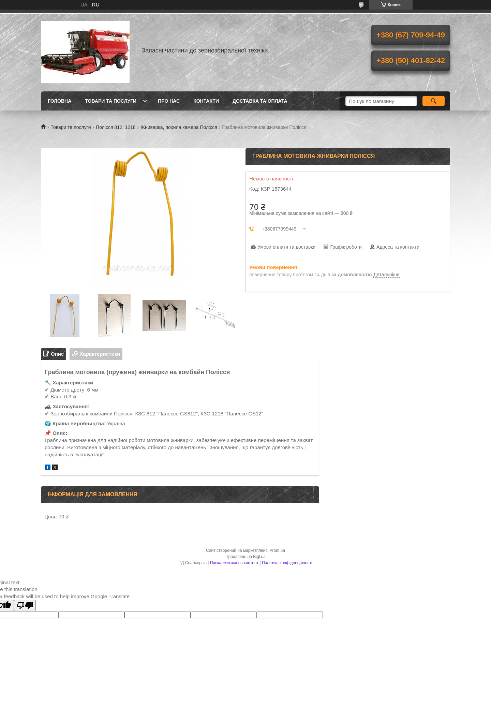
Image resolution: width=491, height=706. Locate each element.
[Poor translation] (25, 605)
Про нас (169, 101)
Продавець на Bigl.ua (245, 556)
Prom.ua (277, 550)
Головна (59, 101)
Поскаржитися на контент (234, 562)
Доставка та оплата (260, 101)
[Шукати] (433, 101)
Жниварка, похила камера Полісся (178, 127)
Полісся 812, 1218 (116, 127)
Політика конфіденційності (287, 562)
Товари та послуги (110, 101)
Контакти (206, 101)
